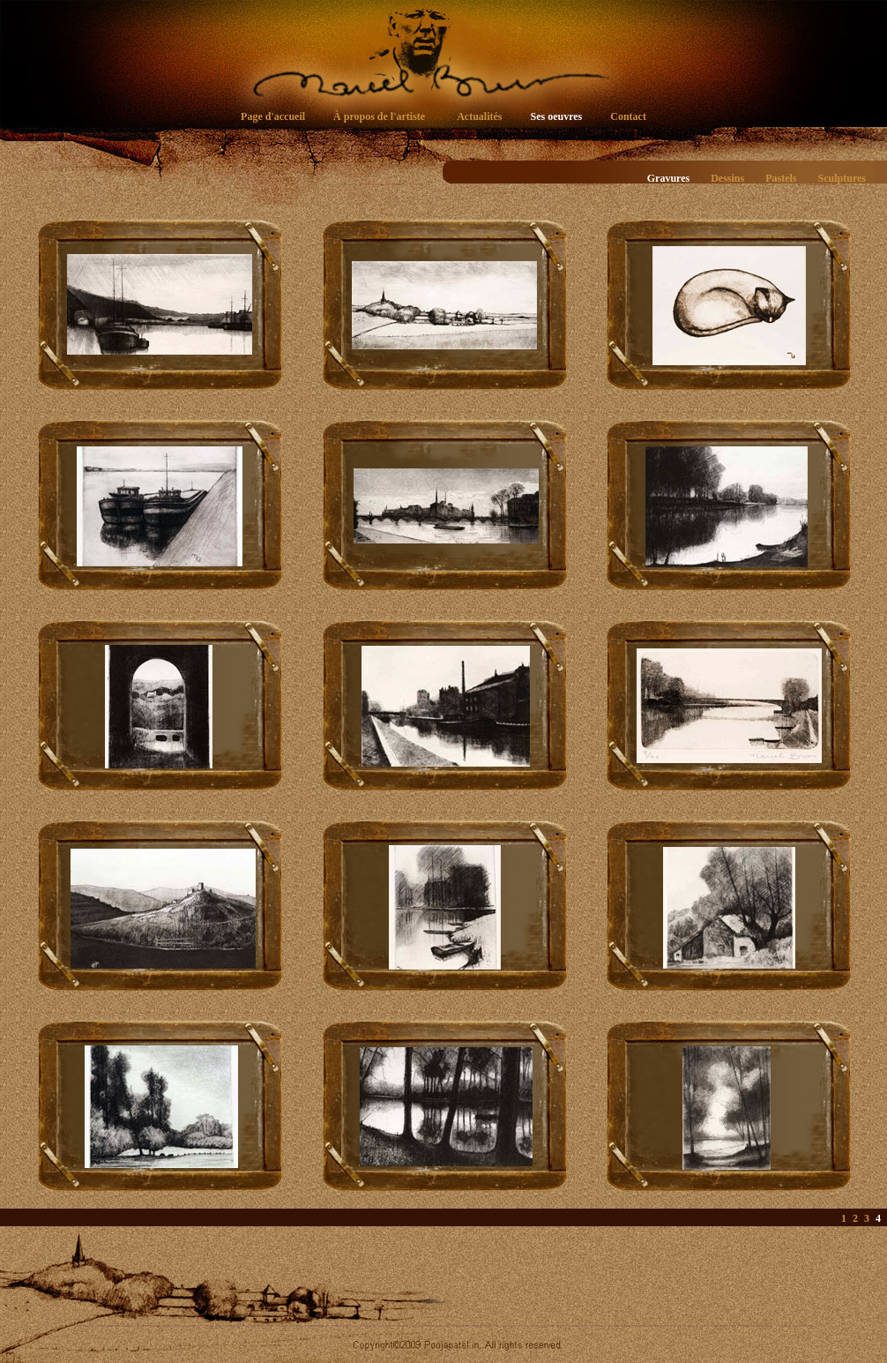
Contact (628, 116)
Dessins (727, 178)
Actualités (479, 116)
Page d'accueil (273, 116)
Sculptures (842, 178)
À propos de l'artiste (379, 116)
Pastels (780, 178)
